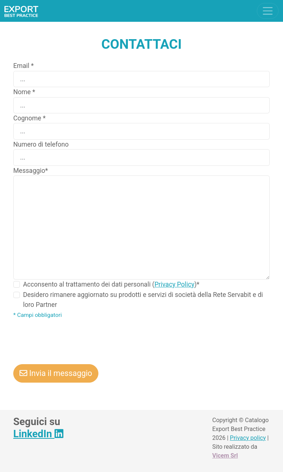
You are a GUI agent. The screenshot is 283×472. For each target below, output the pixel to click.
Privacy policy (248, 437)
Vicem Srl (225, 455)
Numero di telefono (41, 144)
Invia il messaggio (56, 373)
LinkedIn (38, 434)
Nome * (24, 92)
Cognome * (29, 118)
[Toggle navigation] (268, 11)
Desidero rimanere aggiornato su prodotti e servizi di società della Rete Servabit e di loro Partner (143, 299)
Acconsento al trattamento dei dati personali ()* (111, 284)
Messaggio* (30, 170)
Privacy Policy (174, 284)
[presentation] (69, 339)
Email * (23, 65)
